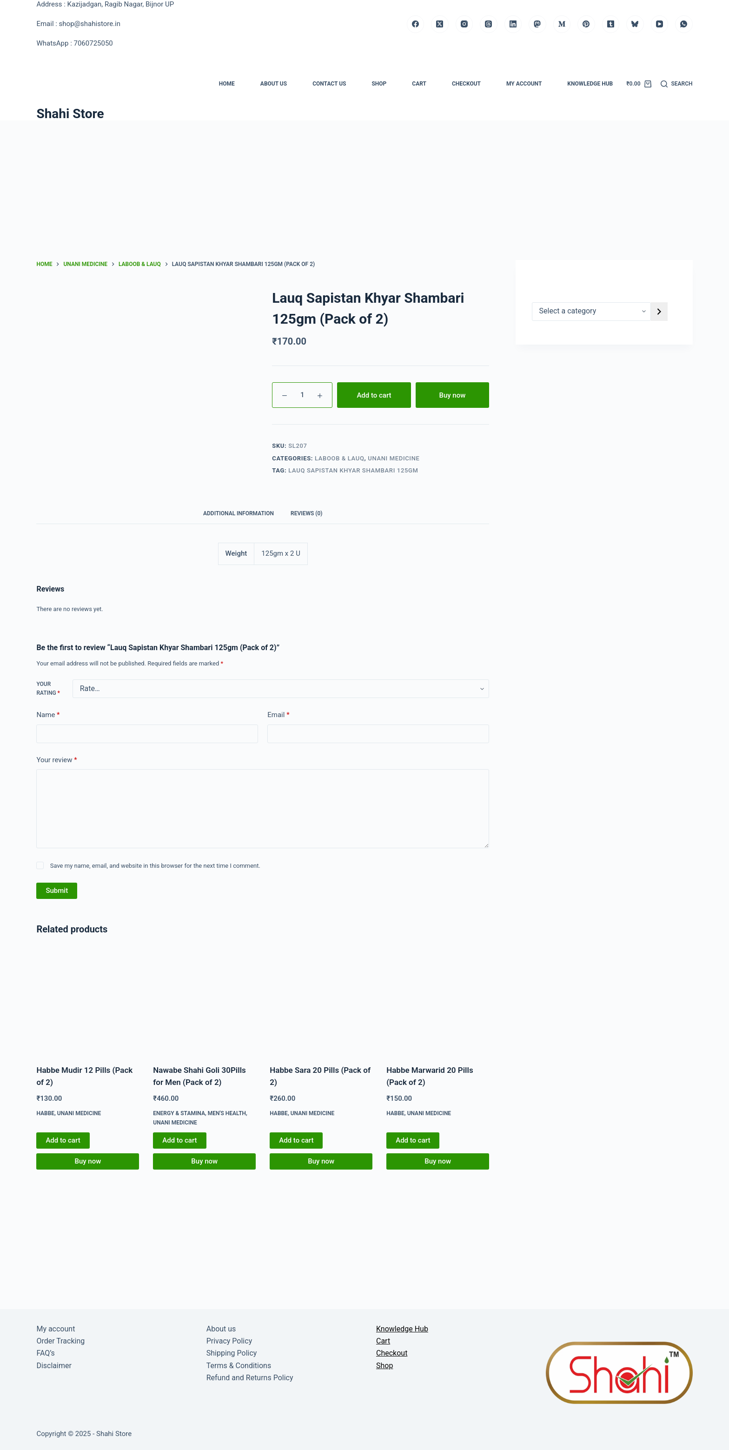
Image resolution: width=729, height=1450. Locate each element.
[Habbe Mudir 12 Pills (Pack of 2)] (87, 1001)
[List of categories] (591, 311)
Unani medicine (393, 458)
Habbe (45, 1113)
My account (524, 83)
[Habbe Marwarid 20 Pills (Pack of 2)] (437, 1001)
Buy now (452, 395)
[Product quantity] (302, 395)
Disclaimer (53, 1365)
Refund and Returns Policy (249, 1377)
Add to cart (374, 395)
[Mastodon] (537, 24)
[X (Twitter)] (440, 24)
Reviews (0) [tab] (306, 513)
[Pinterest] (586, 24)
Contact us (329, 83)
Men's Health (227, 1113)
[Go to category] (659, 311)
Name (48, 715)
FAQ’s (45, 1353)
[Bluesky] (635, 24)
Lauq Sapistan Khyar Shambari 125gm (353, 470)
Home (227, 83)
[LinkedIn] (513, 24)
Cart (419, 83)
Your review (56, 760)
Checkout (466, 83)
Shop (378, 83)
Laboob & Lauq (339, 458)
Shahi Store (70, 113)
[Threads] (488, 24)
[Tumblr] (611, 24)
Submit (57, 890)
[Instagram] (464, 24)
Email (278, 715)
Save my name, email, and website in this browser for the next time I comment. (155, 865)
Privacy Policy (229, 1341)
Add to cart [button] (63, 1140)
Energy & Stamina (179, 1113)
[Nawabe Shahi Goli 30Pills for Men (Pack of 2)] (204, 1001)
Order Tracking (60, 1341)
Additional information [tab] (238, 513)
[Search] (677, 84)
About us (273, 83)
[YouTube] (660, 24)
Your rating (48, 689)
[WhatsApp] (684, 24)
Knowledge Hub (590, 83)
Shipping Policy (231, 1353)
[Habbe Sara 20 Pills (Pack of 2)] (321, 1001)
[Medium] (562, 24)
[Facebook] (415, 24)
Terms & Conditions (239, 1365)
